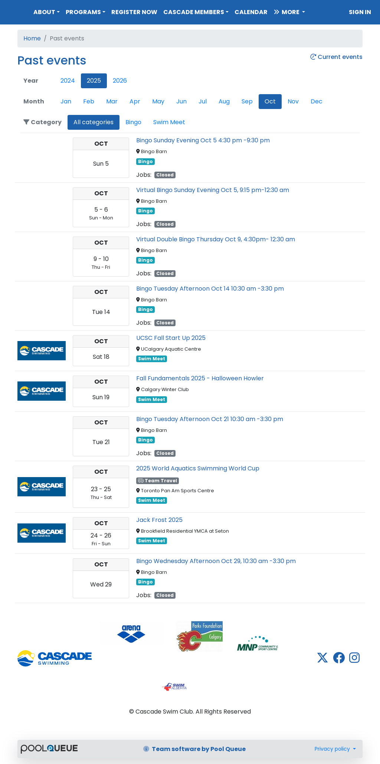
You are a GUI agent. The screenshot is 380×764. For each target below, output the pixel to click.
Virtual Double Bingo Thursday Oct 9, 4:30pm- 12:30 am (215, 239)
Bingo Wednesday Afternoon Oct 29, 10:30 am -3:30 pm (216, 561)
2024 (67, 80)
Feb (88, 101)
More (287, 12)
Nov (293, 101)
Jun (181, 101)
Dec (316, 101)
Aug (224, 101)
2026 (120, 80)
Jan (65, 101)
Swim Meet (169, 122)
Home (32, 38)
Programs (83, 12)
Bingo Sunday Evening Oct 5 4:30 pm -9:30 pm (203, 140)
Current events (336, 57)
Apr (135, 101)
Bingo (133, 122)
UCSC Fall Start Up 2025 (171, 338)
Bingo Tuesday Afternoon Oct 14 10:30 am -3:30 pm (210, 288)
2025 (94, 80)
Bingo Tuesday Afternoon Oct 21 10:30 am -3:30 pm (209, 419)
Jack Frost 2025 (159, 520)
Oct (270, 101)
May (158, 101)
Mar (112, 101)
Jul (203, 101)
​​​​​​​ (131, 633)
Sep (247, 101)
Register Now (134, 12)
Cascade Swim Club (15, 10)
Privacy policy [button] (333, 749)
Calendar (251, 12)
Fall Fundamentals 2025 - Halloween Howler (200, 378)
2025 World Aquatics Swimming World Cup (197, 468)
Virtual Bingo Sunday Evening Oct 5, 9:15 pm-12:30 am (212, 190)
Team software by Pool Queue (194, 749)
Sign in (360, 12)
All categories (93, 122)
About (44, 12)
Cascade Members (193, 12)
